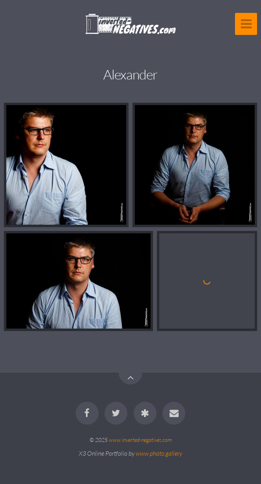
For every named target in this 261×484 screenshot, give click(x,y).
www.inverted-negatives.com (140, 439)
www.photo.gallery (159, 453)
